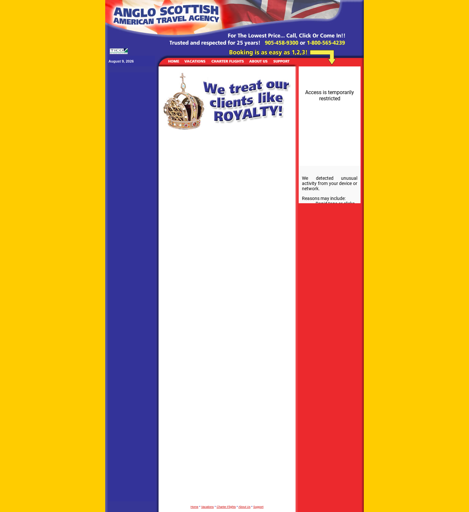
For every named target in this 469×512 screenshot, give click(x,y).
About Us (244, 506)
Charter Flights (226, 506)
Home (194, 506)
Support (258, 506)
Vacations (207, 506)
